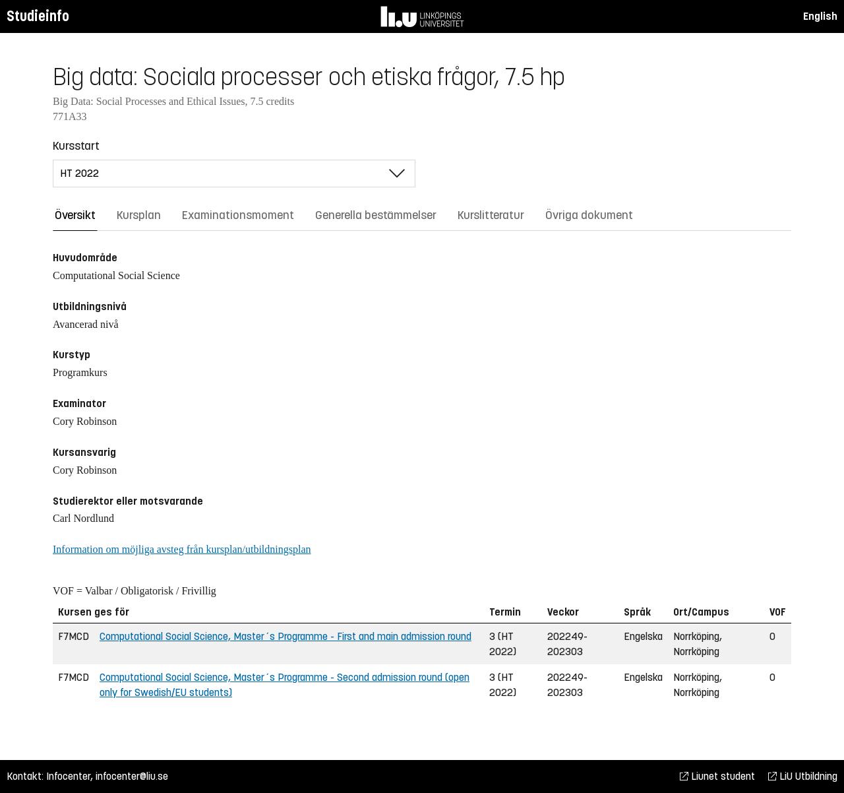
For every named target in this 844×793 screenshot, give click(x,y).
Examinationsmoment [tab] (238, 215)
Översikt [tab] (75, 215)
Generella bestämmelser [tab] (376, 215)
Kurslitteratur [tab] (491, 215)
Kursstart (76, 146)
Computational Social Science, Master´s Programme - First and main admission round (285, 636)
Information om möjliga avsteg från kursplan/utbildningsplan (182, 549)
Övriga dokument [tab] (589, 215)
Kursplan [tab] (139, 215)
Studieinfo (38, 16)
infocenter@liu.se (132, 776)
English (820, 16)
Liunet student (717, 776)
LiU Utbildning (802, 776)
